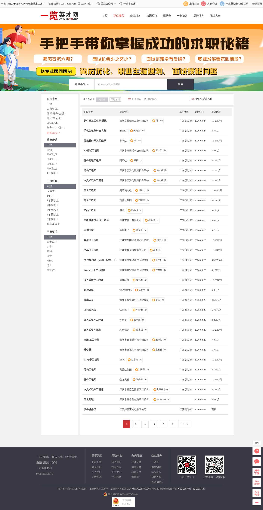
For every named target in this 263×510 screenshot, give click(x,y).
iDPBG (123, 130)
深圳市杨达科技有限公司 (132, 250)
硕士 (49, 256)
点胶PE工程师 (91, 339)
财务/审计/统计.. (56, 127)
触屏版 (135, 476)
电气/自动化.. (54, 118)
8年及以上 (53, 219)
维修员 (87, 349)
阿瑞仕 (123, 160)
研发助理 (89, 399)
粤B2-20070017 (184, 488)
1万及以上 (53, 173)
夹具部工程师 (91, 250)
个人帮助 (116, 476)
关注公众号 (107, 3)
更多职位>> (53, 132)
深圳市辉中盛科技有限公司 (134, 299)
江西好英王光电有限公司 (132, 409)
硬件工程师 (90, 379)
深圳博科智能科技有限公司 (134, 270)
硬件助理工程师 (92, 160)
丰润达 (123, 140)
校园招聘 (152, 15)
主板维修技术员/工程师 (96, 220)
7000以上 (52, 168)
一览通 (155, 462)
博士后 (51, 270)
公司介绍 (96, 462)
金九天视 (124, 379)
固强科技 (124, 280)
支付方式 (96, 476)
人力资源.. (53, 108)
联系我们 (96, 467)
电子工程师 (90, 200)
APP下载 (85, 3)
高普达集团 (125, 200)
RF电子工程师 (91, 359)
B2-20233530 (199, 488)
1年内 (50, 195)
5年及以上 (53, 214)
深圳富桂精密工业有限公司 (134, 120)
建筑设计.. (53, 123)
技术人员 (89, 299)
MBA (50, 260)
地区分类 (136, 467)
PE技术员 (89, 230)
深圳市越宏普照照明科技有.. (134, 389)
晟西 (121, 210)
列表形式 (136, 98)
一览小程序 (129, 3)
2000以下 (52, 154)
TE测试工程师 (91, 150)
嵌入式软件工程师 (93, 180)
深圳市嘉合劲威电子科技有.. (134, 399)
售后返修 (89, 290)
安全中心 (116, 472)
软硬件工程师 (91, 240)
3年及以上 (53, 210)
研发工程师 (90, 190)
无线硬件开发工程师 (95, 140)
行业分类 (136, 462)
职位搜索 (118, 15)
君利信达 (124, 329)
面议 (49, 149)
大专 (49, 246)
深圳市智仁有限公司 (130, 220)
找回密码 (116, 467)
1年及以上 (53, 200)
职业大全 (215, 15)
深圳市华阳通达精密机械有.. (134, 240)
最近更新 (115, 99)
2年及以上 (53, 205)
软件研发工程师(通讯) (95, 120)
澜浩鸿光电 (125, 190)
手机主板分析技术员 (95, 130)
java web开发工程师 (94, 270)
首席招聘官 (157, 481)
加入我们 (96, 472)
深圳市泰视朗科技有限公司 (134, 349)
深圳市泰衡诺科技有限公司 (134, 150)
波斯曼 (123, 319)
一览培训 (182, 15)
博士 (49, 265)
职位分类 (136, 472)
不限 (49, 104)
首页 (104, 15)
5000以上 (52, 163)
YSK (121, 359)
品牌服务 (198, 15)
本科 (49, 251)
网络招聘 (156, 467)
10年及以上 (53, 224)
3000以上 (52, 159)
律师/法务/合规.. (56, 113)
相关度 (102, 99)
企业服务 (135, 15)
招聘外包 (156, 476)
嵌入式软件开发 (92, 329)
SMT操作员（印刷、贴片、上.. (100, 260)
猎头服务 (156, 472)
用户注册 (116, 462)
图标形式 (151, 98)
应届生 (51, 191)
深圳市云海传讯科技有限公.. (134, 170)
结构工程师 (90, 170)
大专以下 (52, 241)
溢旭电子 (124, 230)
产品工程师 (90, 210)
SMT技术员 (90, 309)
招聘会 (167, 15)
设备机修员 (90, 409)
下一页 (184, 424)
